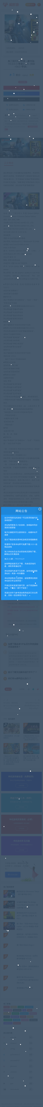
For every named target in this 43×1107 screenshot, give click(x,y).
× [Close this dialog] (40, 509)
